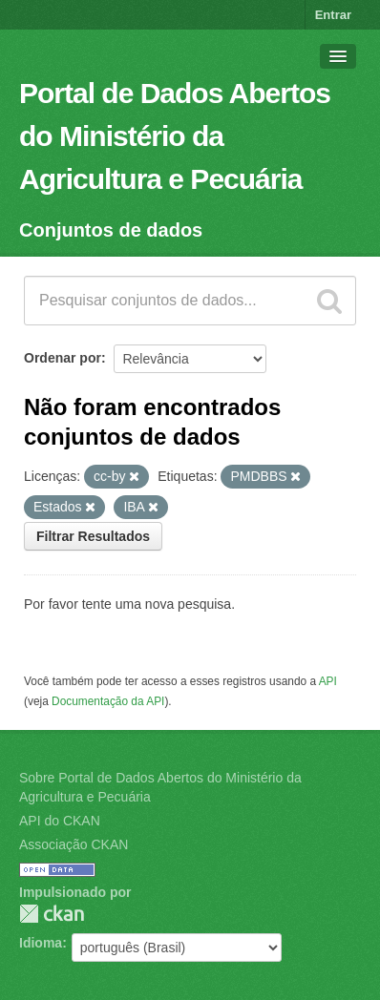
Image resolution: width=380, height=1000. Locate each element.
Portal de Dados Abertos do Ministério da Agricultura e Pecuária (174, 136)
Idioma (40, 942)
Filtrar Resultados (93, 536)
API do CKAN (59, 820)
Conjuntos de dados (110, 229)
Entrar (333, 15)
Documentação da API (108, 701)
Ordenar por (62, 357)
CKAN (51, 914)
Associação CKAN (73, 844)
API (328, 681)
